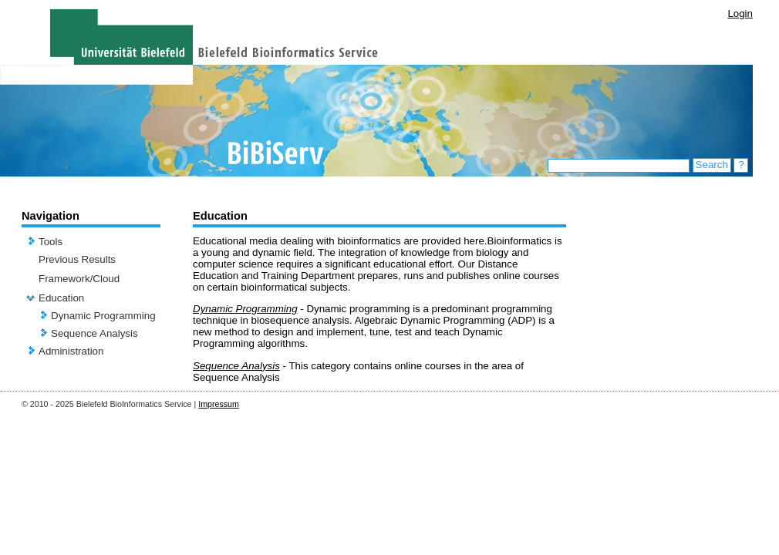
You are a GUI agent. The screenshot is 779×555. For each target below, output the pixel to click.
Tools (50, 241)
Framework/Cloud (79, 278)
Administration (71, 351)
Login (740, 13)
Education (61, 298)
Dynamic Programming (103, 315)
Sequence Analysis (94, 333)
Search (712, 164)
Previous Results (77, 259)
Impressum (218, 404)
